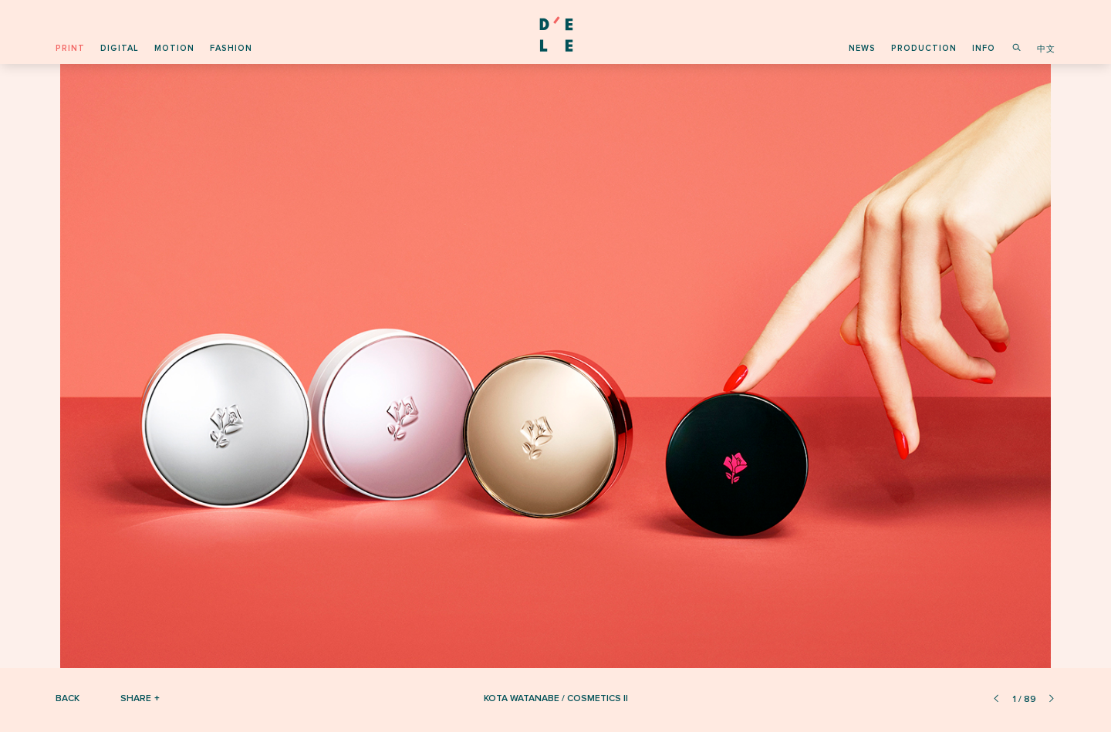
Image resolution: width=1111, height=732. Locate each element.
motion (174, 48)
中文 (1046, 49)
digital (119, 48)
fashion (231, 48)
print (70, 48)
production (924, 48)
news (862, 48)
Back (67, 698)
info (983, 48)
